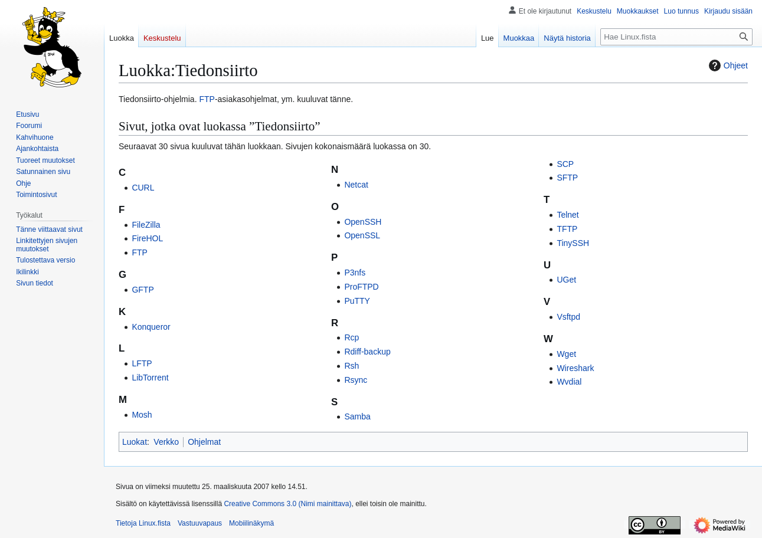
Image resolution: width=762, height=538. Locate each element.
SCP (565, 164)
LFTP (142, 363)
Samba (357, 416)
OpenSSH (362, 222)
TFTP (567, 229)
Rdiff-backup (367, 351)
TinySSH (573, 243)
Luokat (134, 442)
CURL (143, 187)
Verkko (166, 442)
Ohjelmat (204, 442)
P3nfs (354, 272)
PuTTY (357, 301)
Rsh (351, 365)
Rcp (351, 337)
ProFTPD (361, 286)
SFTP (567, 177)
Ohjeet (727, 65)
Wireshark (575, 368)
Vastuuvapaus (200, 523)
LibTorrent (150, 377)
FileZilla (146, 224)
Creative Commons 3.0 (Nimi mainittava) (287, 504)
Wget (566, 354)
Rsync (355, 380)
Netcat (356, 184)
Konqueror (151, 327)
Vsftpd (568, 317)
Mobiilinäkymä (251, 523)
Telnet (567, 214)
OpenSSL (362, 235)
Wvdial (569, 381)
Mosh (142, 414)
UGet (566, 279)
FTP (206, 99)
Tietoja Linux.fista (143, 523)
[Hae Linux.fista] (676, 36)
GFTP (142, 289)
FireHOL (147, 238)
